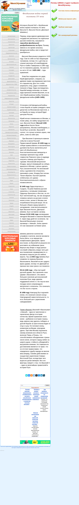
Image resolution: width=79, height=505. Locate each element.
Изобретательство (11, 90)
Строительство (11, 194)
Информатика (11, 95)
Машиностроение (11, 138)
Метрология (11, 149)
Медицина (11, 141)
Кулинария (11, 112)
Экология (11, 225)
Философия (11, 214)
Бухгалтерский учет (11, 64)
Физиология (11, 211)
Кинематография (11, 107)
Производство (11, 172)
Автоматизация (11, 36)
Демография (11, 78)
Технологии (11, 200)
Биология (11, 56)
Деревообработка (11, 81)
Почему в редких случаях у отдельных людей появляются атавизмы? (36, 394)
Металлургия (11, 146)
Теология (11, 197)
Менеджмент (11, 143)
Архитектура (11, 47)
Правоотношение (11, 166)
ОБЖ (11, 155)
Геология (11, 73)
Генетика (11, 67)
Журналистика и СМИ (11, 84)
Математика (11, 129)
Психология (11, 177)
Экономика (11, 228)
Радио (11, 180)
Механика (11, 152)
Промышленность (11, 175)
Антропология (11, 41)
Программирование (11, 169)
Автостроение (11, 39)
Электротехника (11, 231)
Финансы (11, 217)
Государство (11, 75)
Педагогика (11, 160)
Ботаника (11, 61)
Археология (11, 44)
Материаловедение (11, 135)
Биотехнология (11, 58)
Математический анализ (11, 132)
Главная (29, 1)
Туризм (11, 203)
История (11, 104)
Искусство (11, 101)
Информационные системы (11, 98)
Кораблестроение (11, 109)
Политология (11, 163)
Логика (11, 124)
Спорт (11, 189)
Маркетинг (11, 126)
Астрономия (11, 50)
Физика (11, 209)
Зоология (11, 87)
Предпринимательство (11, 53)
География (11, 70)
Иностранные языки (11, 92)
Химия (11, 220)
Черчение (11, 223)
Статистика (11, 192)
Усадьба (11, 206)
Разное (11, 183)
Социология (11, 186)
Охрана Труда (11, 158)
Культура (11, 115)
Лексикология (11, 118)
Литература (11, 121)
